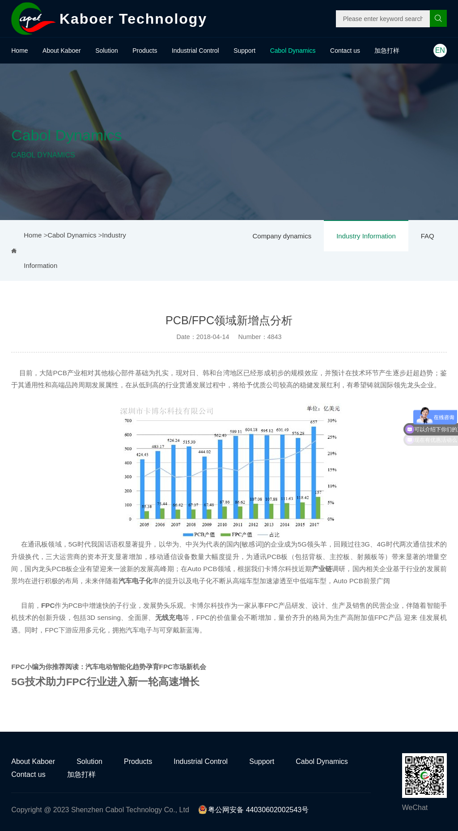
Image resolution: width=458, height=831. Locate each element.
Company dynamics (281, 236)
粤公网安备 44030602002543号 (253, 810)
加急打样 (386, 50)
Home (19, 50)
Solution (106, 50)
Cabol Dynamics (293, 50)
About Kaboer (61, 50)
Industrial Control (195, 50)
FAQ (427, 236)
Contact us (345, 50)
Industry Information (366, 236)
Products (144, 50)
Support (244, 50)
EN (440, 50)
